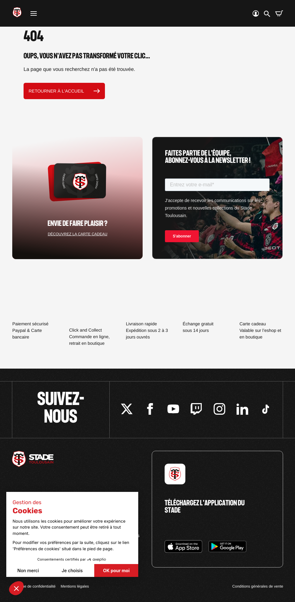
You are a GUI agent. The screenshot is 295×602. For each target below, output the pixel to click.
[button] (16, 588)
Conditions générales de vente (257, 586)
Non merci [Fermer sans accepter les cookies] (28, 570)
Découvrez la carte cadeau (77, 234)
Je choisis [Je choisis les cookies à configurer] (72, 570)
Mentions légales (75, 586)
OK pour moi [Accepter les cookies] (116, 570)
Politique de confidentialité (34, 586)
